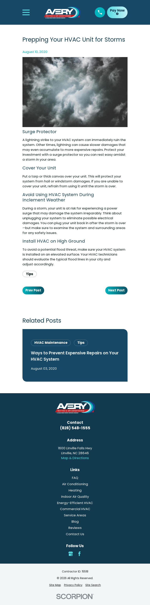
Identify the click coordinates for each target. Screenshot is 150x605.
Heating (75, 490)
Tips (29, 274)
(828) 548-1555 (75, 428)
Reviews (75, 527)
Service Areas (75, 515)
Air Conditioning (75, 484)
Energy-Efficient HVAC (75, 502)
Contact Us (75, 534)
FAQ (75, 477)
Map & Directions (75, 458)
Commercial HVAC (75, 509)
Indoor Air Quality (75, 496)
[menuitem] (55, 585)
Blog (75, 521)
